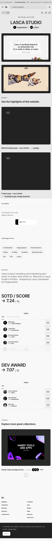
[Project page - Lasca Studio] (26, 171)
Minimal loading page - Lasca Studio (15, 148)
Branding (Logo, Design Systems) (17, 196)
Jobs (28, 505)
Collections (4, 505)
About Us (29, 514)
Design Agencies (22, 247)
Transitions (24, 252)
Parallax (5, 252)
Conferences (5, 514)
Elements (4, 508)
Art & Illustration (7, 247)
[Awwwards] (6, 7)
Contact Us (30, 517)
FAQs (28, 511)
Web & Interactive (36, 247)
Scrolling (14, 252)
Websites (4, 502)
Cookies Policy (12, 529)
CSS (4, 256)
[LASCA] (34, 27)
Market (29, 508)
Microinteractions (37, 252)
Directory (4, 511)
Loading (36, 148)
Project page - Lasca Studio (11, 193)
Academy (30, 502)
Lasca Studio (26, 22)
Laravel (19, 256)
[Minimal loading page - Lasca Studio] (26, 125)
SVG (11, 256)
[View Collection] (26, 447)
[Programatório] (20, 27)
